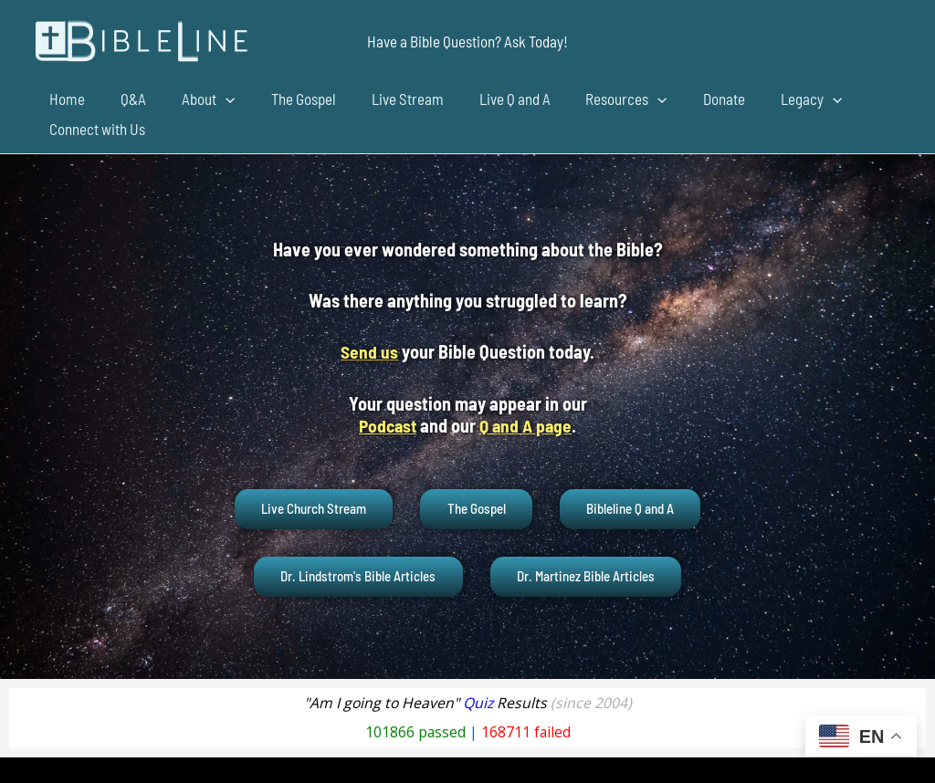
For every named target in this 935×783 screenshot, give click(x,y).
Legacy (772, 99)
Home (65, 98)
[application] (214, 99)
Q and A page (527, 424)
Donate (689, 98)
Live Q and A (489, 98)
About (197, 99)
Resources (596, 99)
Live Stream (387, 98)
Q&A (127, 98)
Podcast (385, 424)
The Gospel (287, 98)
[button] (467, 41)
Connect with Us (95, 129)
